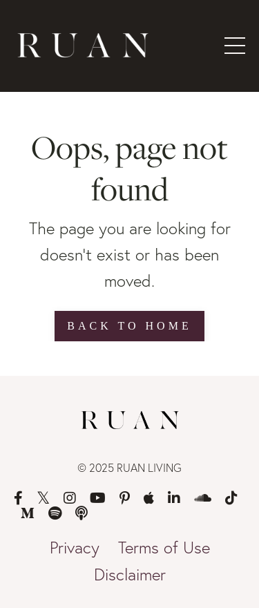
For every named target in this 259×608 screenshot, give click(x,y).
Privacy (74, 547)
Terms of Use (164, 547)
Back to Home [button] (129, 326)
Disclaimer (130, 574)
